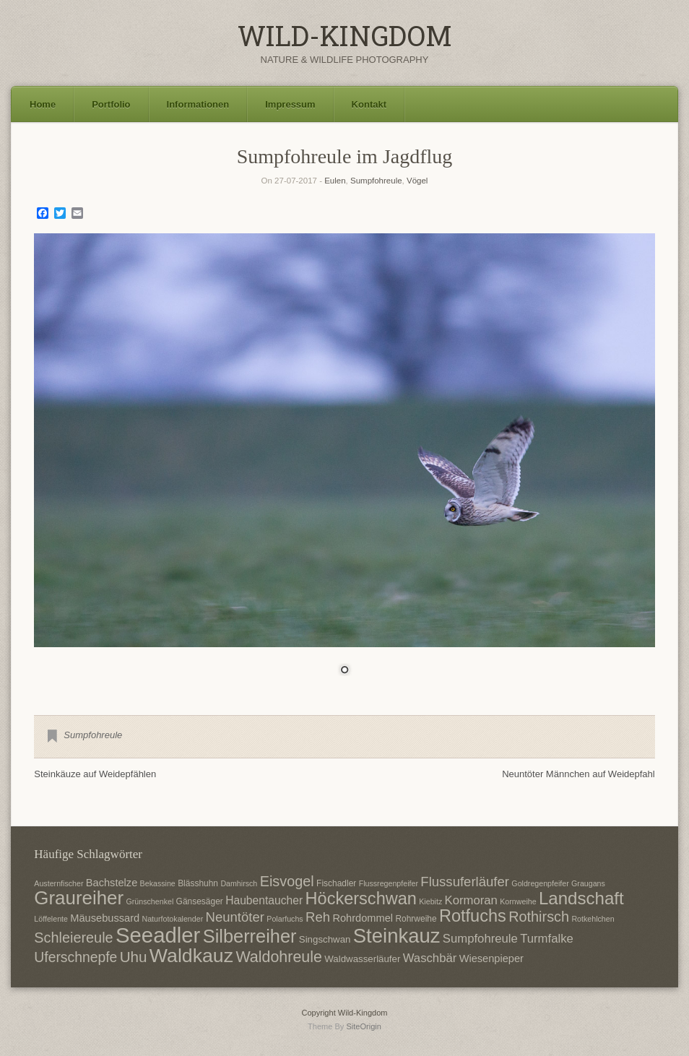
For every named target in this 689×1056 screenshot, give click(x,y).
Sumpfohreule (376, 180)
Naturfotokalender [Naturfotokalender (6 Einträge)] (172, 918)
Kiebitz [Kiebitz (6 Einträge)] (430, 901)
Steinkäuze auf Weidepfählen (95, 774)
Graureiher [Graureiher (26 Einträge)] (79, 898)
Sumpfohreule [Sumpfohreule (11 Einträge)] (480, 938)
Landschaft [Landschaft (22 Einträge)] (581, 898)
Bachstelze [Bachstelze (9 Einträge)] (111, 882)
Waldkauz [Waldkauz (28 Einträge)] (191, 955)
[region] (344, 463)
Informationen (198, 104)
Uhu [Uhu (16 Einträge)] (133, 956)
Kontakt (369, 104)
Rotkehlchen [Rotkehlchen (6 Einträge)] (592, 918)
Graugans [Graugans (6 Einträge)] (588, 883)
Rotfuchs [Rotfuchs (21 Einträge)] (472, 915)
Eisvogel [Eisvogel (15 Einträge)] (287, 881)
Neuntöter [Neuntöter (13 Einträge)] (235, 917)
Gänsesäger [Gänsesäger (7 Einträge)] (199, 901)
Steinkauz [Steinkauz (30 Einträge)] (397, 936)
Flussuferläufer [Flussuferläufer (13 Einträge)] (464, 881)
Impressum (290, 104)
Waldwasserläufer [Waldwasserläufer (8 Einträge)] (362, 958)
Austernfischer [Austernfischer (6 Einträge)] (58, 883)
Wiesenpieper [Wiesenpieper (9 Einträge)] (491, 958)
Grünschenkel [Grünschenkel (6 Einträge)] (150, 901)
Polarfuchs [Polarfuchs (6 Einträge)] (284, 918)
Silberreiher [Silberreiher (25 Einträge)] (250, 936)
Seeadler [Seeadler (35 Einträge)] (158, 935)
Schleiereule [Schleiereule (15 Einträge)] (73, 937)
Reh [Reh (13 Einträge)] (318, 917)
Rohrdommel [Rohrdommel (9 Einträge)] (362, 918)
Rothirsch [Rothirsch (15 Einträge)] (538, 917)
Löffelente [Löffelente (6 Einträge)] (51, 918)
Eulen (334, 180)
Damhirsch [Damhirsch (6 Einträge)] (238, 883)
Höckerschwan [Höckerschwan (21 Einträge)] (361, 898)
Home (43, 104)
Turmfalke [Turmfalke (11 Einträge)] (546, 938)
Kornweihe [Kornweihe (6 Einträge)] (518, 901)
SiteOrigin (363, 1026)
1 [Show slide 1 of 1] (344, 671)
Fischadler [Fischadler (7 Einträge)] (336, 883)
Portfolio (111, 104)
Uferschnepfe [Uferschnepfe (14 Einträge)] (75, 957)
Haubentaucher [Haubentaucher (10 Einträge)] (264, 900)
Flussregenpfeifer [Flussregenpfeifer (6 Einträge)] (388, 883)
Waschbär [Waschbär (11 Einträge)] (430, 958)
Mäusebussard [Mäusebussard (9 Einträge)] (104, 918)
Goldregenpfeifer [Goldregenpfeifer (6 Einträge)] (539, 883)
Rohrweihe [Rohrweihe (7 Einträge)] (415, 919)
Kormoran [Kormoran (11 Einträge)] (471, 900)
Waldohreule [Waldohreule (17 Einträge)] (278, 957)
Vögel (417, 180)
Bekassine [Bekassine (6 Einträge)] (158, 883)
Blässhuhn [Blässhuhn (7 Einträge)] (198, 883)
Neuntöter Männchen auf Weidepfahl (578, 774)
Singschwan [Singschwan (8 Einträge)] (325, 939)
